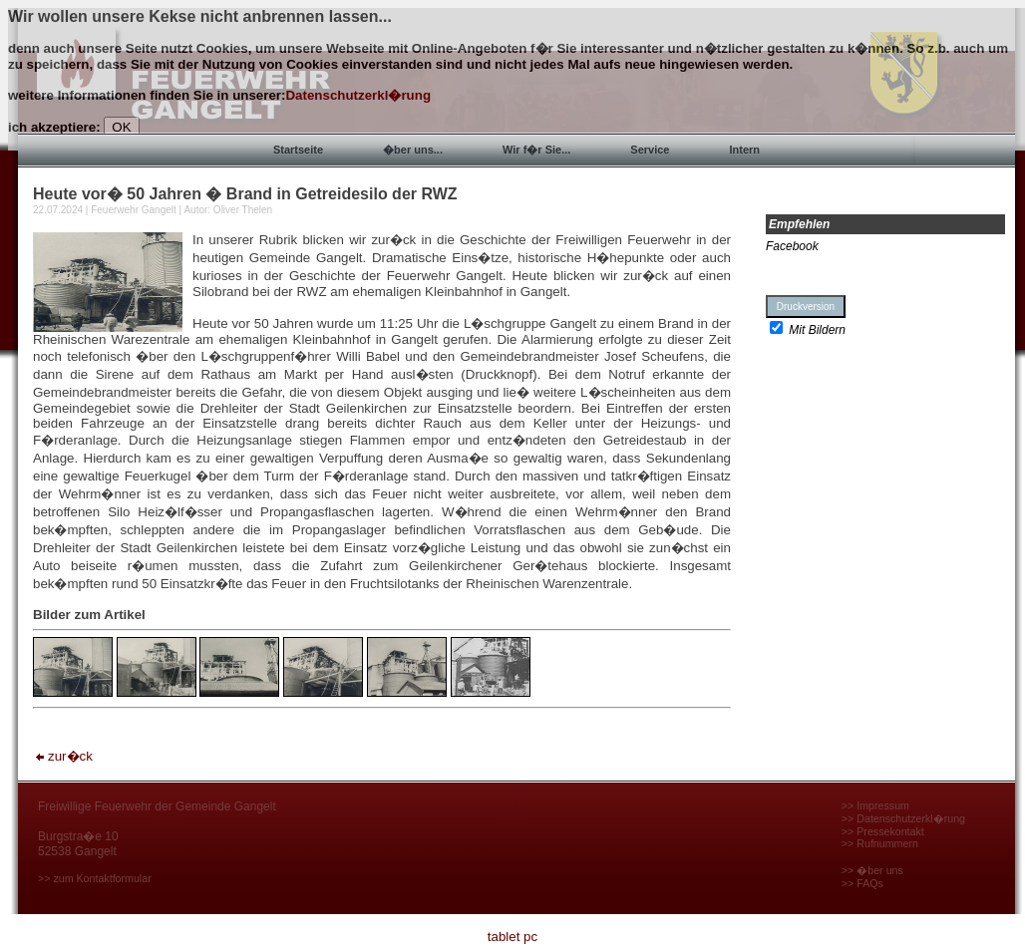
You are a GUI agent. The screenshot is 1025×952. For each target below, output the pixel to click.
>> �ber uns (872, 870)
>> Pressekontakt (883, 831)
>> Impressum (875, 805)
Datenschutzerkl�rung (358, 95)
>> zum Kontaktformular (95, 878)
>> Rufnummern (880, 843)
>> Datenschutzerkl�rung (903, 818)
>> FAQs (862, 883)
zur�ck (63, 756)
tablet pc (512, 936)
